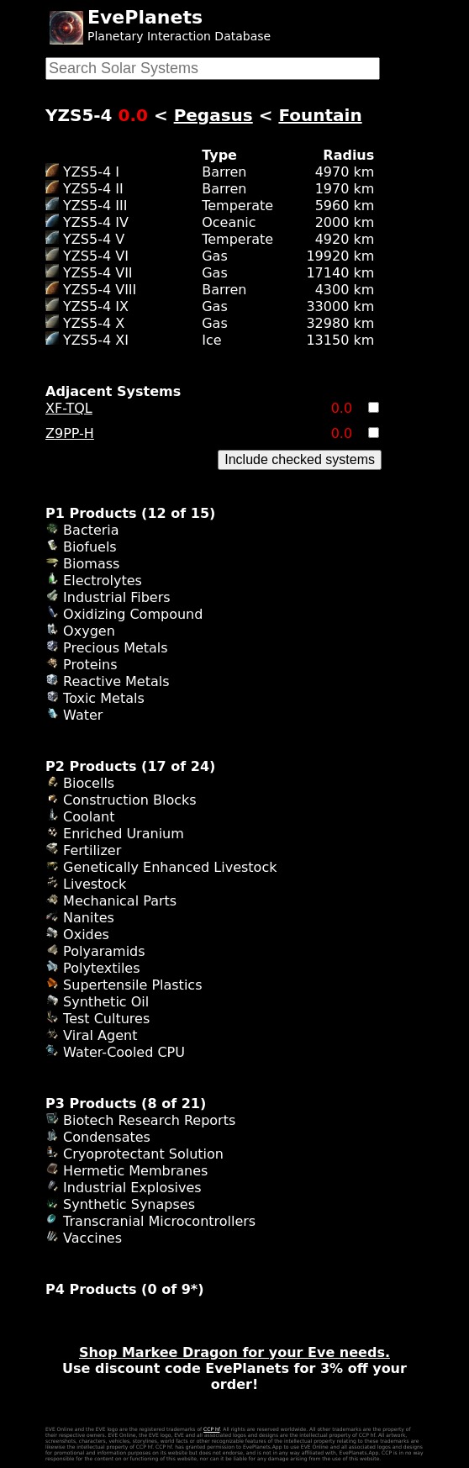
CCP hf (211, 1429)
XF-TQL (68, 408)
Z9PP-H (69, 433)
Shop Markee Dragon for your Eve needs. (234, 1352)
